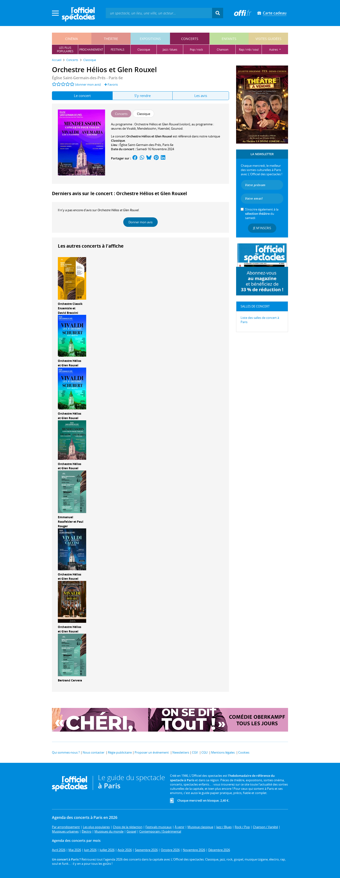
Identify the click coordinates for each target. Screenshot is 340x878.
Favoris (111, 84)
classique (143, 50)
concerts (189, 38)
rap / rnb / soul (249, 50)
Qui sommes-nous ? (66, 752)
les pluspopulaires (65, 49)
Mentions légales (223, 752)
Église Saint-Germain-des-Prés (140, 145)
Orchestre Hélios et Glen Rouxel (69, 363)
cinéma (71, 38)
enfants (229, 38)
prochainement (91, 50)
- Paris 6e (87, 77)
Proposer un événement (152, 752)
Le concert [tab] (82, 95)
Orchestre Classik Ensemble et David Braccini (70, 308)
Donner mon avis (140, 222)
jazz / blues (170, 50)
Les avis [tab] (200, 95)
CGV (195, 752)
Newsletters (180, 752)
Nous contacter (93, 752)
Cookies (243, 752)
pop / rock (196, 50)
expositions (150, 38)
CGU (204, 752)
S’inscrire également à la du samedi (261, 213)
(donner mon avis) (88, 84)
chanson (222, 50)
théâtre (111, 38)
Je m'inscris (262, 228)
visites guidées (268, 38)
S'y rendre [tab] (142, 95)
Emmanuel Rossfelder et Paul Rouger (70, 521)
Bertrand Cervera (70, 680)
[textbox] (159, 13)
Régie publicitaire (120, 752)
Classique (118, 140)
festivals (117, 50)
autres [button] (274, 50)
